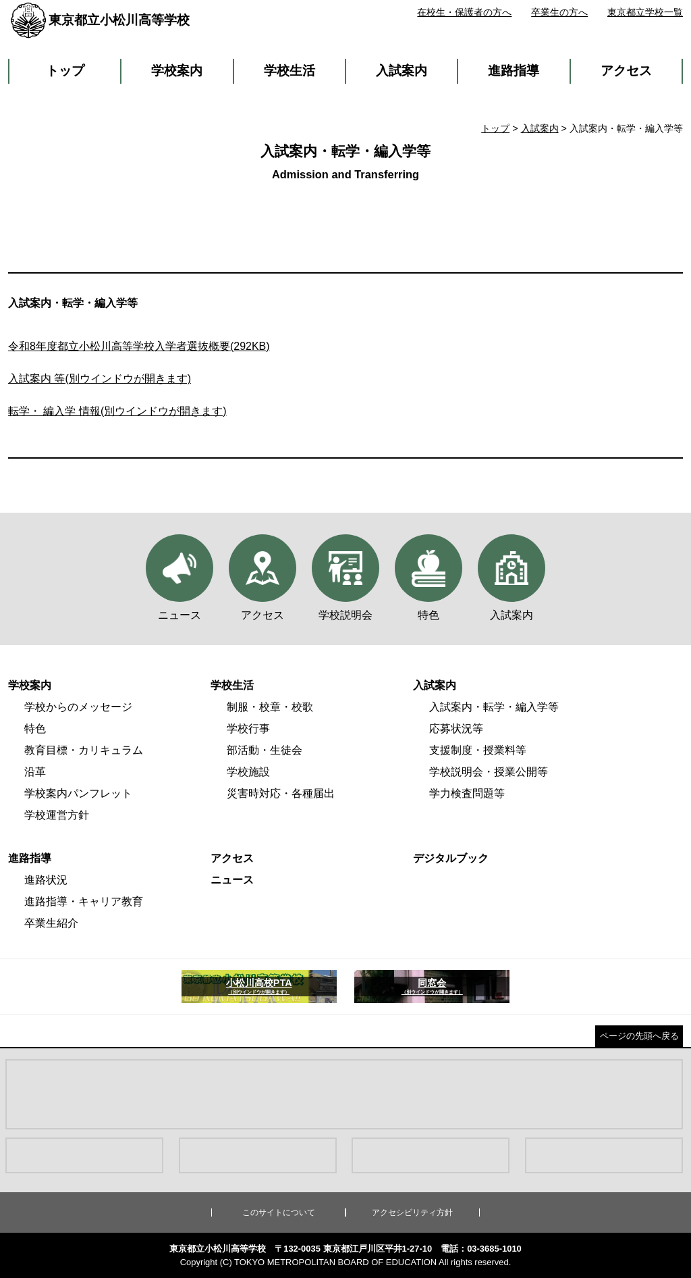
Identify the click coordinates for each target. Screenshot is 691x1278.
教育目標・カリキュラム (83, 750)
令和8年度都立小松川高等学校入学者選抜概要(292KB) (139, 346)
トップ (65, 70)
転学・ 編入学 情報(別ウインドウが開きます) (117, 411)
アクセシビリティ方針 (412, 1212)
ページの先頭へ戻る (639, 1036)
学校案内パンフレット (78, 793)
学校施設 (248, 771)
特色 (35, 728)
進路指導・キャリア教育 (83, 901)
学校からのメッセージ (78, 707)
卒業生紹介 (51, 923)
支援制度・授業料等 (477, 750)
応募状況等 (456, 728)
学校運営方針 (56, 815)
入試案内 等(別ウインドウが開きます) (99, 378)
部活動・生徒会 (264, 750)
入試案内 (401, 70)
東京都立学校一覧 (645, 12)
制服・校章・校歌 (270, 707)
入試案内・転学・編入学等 (494, 707)
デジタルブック (451, 858)
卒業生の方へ (559, 12)
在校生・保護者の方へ (464, 12)
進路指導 (513, 70)
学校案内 (176, 70)
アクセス (626, 70)
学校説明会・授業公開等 (488, 771)
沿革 (35, 771)
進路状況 (45, 880)
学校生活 (289, 70)
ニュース (232, 880)
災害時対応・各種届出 (281, 793)
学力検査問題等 (467, 793)
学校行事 (248, 728)
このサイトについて (278, 1212)
